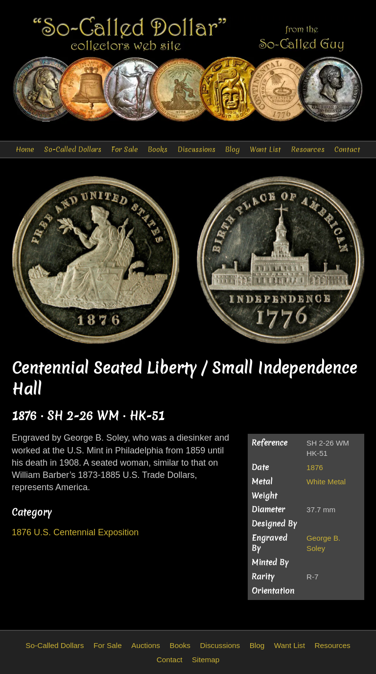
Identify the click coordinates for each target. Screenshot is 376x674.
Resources (308, 149)
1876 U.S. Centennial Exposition (75, 532)
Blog (232, 149)
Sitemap (205, 659)
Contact (347, 149)
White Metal (326, 481)
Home (25, 149)
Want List (265, 149)
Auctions (145, 645)
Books (157, 149)
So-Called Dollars (72, 149)
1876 (314, 467)
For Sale (124, 149)
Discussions (196, 149)
